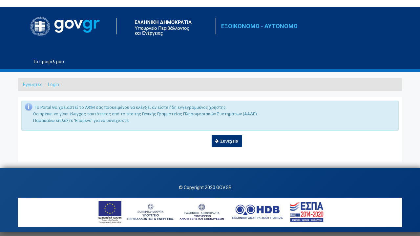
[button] (227, 141)
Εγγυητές (33, 84)
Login (53, 84)
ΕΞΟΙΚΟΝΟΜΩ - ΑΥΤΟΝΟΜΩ (259, 26)
